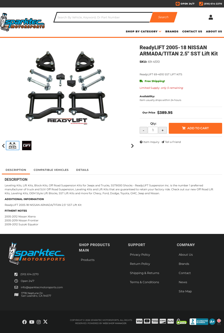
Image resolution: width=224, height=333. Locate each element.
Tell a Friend (173, 142)
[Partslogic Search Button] (163, 17)
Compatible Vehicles (51, 170)
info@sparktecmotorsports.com (42, 287)
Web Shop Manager (114, 323)
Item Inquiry (151, 142)
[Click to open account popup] (210, 17)
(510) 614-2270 (29, 274)
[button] (115, 17)
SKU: (143, 61)
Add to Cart (198, 128)
